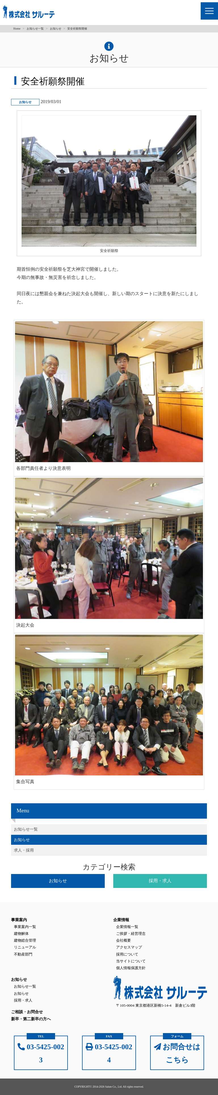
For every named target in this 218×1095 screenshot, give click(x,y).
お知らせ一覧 (35, 28)
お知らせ (55, 28)
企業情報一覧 (127, 927)
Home (16, 28)
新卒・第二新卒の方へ (31, 1019)
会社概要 (123, 940)
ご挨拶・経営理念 (131, 933)
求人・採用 (24, 850)
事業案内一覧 (25, 927)
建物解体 (21, 933)
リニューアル (25, 947)
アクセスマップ (129, 947)
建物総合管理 (25, 940)
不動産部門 (23, 954)
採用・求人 (23, 1000)
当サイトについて (131, 961)
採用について (127, 954)
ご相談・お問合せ (27, 1012)
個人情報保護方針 (131, 968)
